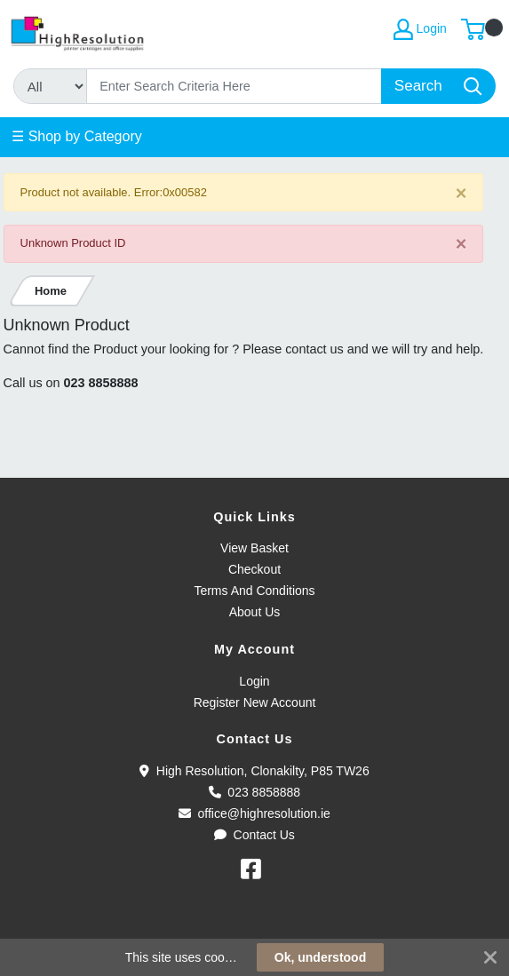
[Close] (461, 193)
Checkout (254, 569)
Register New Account (255, 702)
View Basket (254, 548)
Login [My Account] (420, 29)
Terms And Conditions (254, 590)
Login (254, 681)
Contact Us (254, 835)
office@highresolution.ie (254, 813)
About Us (255, 612)
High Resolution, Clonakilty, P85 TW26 (254, 771)
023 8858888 (101, 383)
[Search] (234, 86)
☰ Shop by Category (77, 136)
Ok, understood (320, 957)
